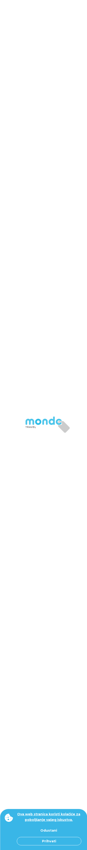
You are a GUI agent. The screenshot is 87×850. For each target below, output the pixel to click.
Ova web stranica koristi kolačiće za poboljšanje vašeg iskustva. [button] (48, 817)
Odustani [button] (48, 830)
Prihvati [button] (49, 841)
